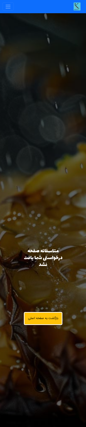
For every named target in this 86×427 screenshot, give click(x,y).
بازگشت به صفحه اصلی (43, 318)
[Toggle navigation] (8, 6)
